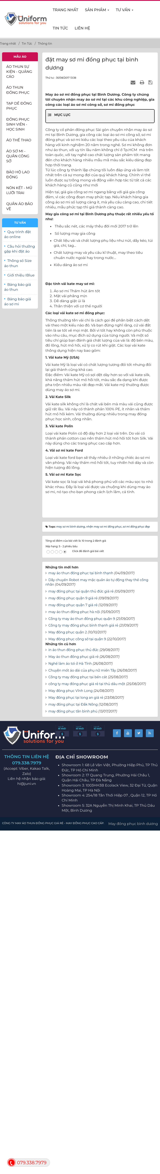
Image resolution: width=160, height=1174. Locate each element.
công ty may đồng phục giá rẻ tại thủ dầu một (86, 1029)
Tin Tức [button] (60, 28)
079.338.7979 (26, 1107)
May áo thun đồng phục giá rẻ (73, 1002)
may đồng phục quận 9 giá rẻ (73, 943)
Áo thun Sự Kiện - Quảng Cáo (19, 72)
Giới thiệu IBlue (21, 275)
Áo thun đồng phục (17, 89)
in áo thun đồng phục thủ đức (73, 995)
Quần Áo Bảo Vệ (19, 206)
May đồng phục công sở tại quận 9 (77, 984)
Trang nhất (65, 10)
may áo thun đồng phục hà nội (74, 957)
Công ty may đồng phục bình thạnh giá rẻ (83, 970)
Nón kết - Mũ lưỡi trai (19, 190)
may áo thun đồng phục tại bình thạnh (80, 918)
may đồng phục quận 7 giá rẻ (73, 950)
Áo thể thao (18, 140)
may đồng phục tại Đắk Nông (73, 1049)
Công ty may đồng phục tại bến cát (77, 1022)
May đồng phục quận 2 (67, 977)
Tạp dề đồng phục (19, 105)
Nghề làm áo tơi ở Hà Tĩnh (70, 1008)
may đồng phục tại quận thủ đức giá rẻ (81, 936)
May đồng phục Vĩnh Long (70, 1036)
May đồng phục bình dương (133, 1169)
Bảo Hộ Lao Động (18, 174)
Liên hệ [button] (82, 28)
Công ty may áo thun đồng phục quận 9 (81, 964)
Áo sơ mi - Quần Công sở (17, 156)
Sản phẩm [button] (97, 11)
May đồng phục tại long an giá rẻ (75, 1043)
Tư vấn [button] (125, 11)
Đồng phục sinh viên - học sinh (17, 124)
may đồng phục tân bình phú (72, 1056)
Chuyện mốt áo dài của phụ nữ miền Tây (82, 1015)
